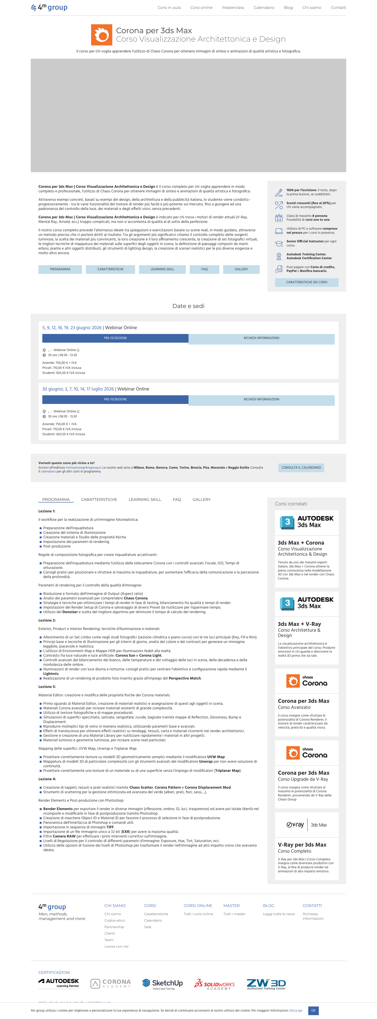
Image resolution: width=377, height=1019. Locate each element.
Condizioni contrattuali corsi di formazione (273, 1001)
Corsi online (201, 8)
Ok (313, 1010)
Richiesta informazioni (313, 881)
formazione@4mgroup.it (83, 414)
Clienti (110, 899)
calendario (48, 418)
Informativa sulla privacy (180, 1001)
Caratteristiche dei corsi (306, 282)
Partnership (114, 892)
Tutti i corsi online (198, 879)
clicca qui (295, 1010)
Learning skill (162, 269)
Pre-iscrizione (63, 344)
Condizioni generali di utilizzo (220, 1001)
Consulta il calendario (301, 414)
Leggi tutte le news (279, 879)
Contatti (338, 8)
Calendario (264, 8)
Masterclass (233, 8)
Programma (60, 269)
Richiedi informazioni (108, 344)
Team (109, 905)
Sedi (147, 892)
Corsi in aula (169, 8)
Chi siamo (311, 8)
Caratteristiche (111, 269)
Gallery (241, 269)
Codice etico (115, 886)
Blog (288, 8)
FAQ (204, 269)
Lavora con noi (117, 912)
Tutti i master (234, 879)
